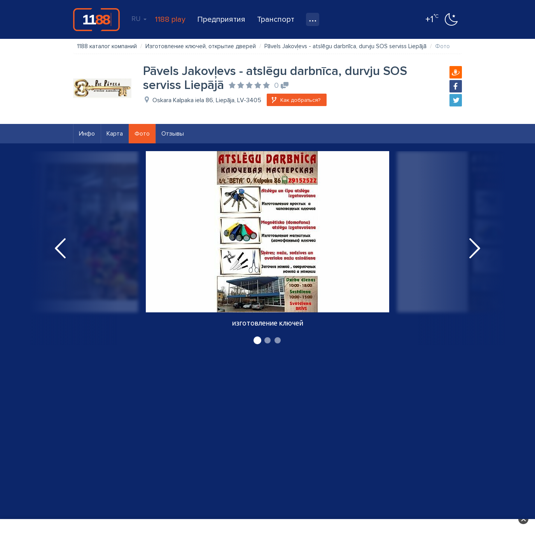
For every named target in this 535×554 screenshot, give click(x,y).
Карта (115, 134)
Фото (142, 134)
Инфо (87, 134)
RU (139, 18)
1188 (96, 19)
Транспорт (275, 19)
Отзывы (172, 134)
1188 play (170, 19)
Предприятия (221, 19)
